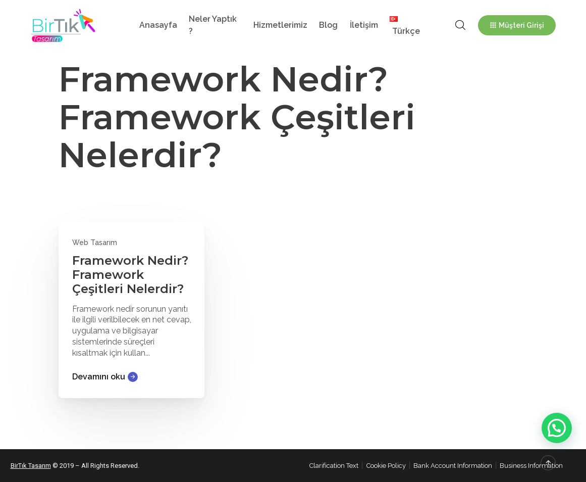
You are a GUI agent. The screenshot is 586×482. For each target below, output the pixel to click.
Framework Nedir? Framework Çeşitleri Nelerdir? (130, 274)
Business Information (531, 465)
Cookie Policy (386, 465)
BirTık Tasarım (31, 465)
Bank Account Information (452, 465)
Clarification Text (333, 465)
